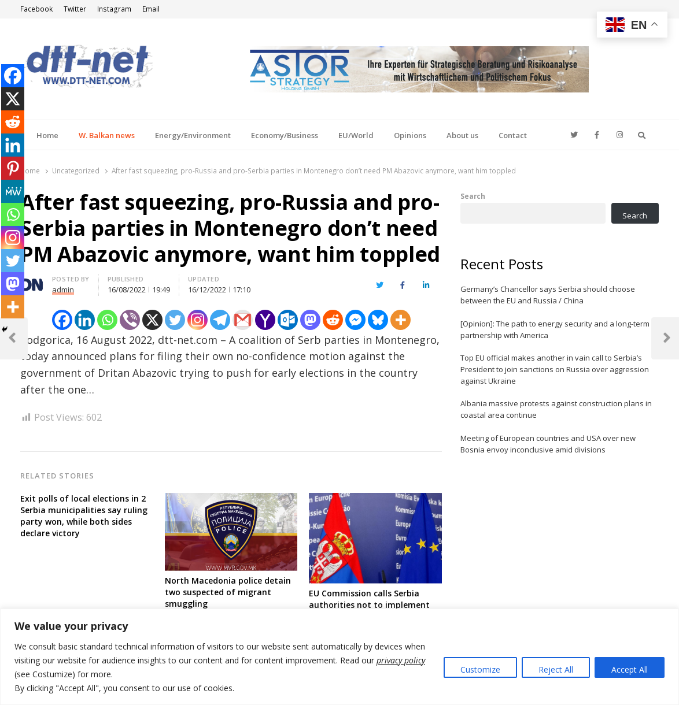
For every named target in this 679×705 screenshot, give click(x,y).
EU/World (356, 135)
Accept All (629, 669)
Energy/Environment (193, 135)
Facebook (36, 9)
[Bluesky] (378, 320)
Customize (480, 669)
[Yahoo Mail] (265, 320)
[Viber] (130, 320)
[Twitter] (175, 320)
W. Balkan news (107, 135)
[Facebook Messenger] (355, 320)
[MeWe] (12, 191)
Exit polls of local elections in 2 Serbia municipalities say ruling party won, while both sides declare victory (83, 516)
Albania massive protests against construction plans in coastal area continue (556, 409)
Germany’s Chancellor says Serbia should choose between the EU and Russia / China (547, 295)
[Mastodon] (310, 320)
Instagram (114, 9)
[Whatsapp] (107, 320)
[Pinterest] (12, 168)
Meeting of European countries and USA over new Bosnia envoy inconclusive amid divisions (548, 444)
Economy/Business (284, 135)
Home (47, 135)
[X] (152, 320)
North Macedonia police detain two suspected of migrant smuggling (228, 592)
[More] (400, 320)
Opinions (410, 135)
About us (462, 135)
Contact (513, 135)
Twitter (75, 9)
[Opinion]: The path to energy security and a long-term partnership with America (555, 329)
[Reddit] (333, 320)
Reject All (555, 669)
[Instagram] (197, 320)
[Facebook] (62, 320)
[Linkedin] (85, 320)
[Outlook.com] (288, 320)
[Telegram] (220, 320)
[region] (339, 656)
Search (472, 196)
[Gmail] (243, 320)
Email (151, 9)
